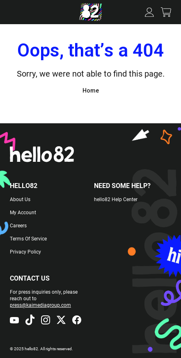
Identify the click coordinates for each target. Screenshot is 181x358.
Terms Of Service (28, 238)
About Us (20, 199)
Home (90, 90)
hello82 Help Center (115, 199)
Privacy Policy (25, 251)
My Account (23, 212)
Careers (18, 225)
